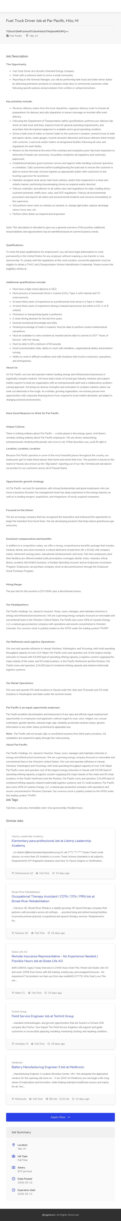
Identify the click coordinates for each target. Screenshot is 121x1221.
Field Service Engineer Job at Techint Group (43, 1016)
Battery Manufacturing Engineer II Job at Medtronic (48, 1067)
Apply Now (60, 1117)
